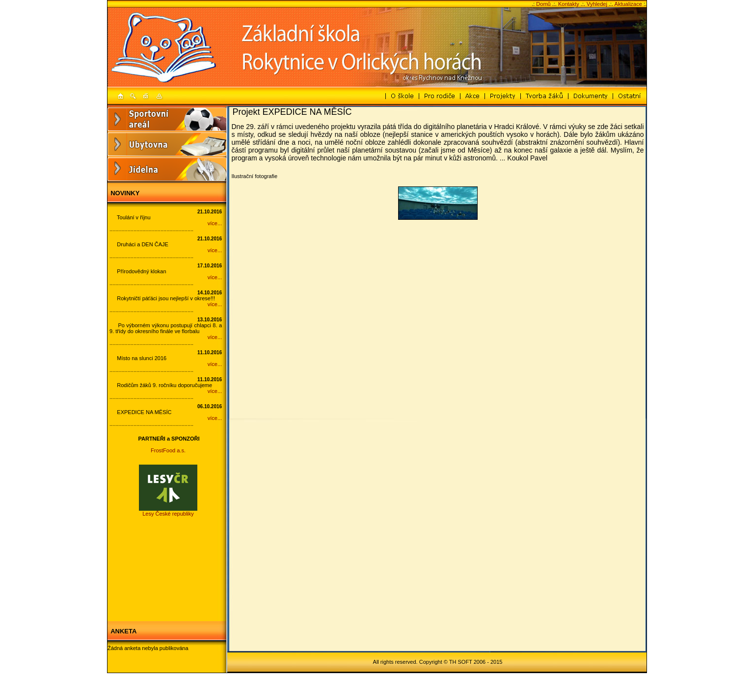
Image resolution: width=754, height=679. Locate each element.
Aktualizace (628, 4)
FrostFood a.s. (168, 450)
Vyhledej (597, 4)
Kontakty (568, 4)
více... (215, 223)
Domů (543, 4)
